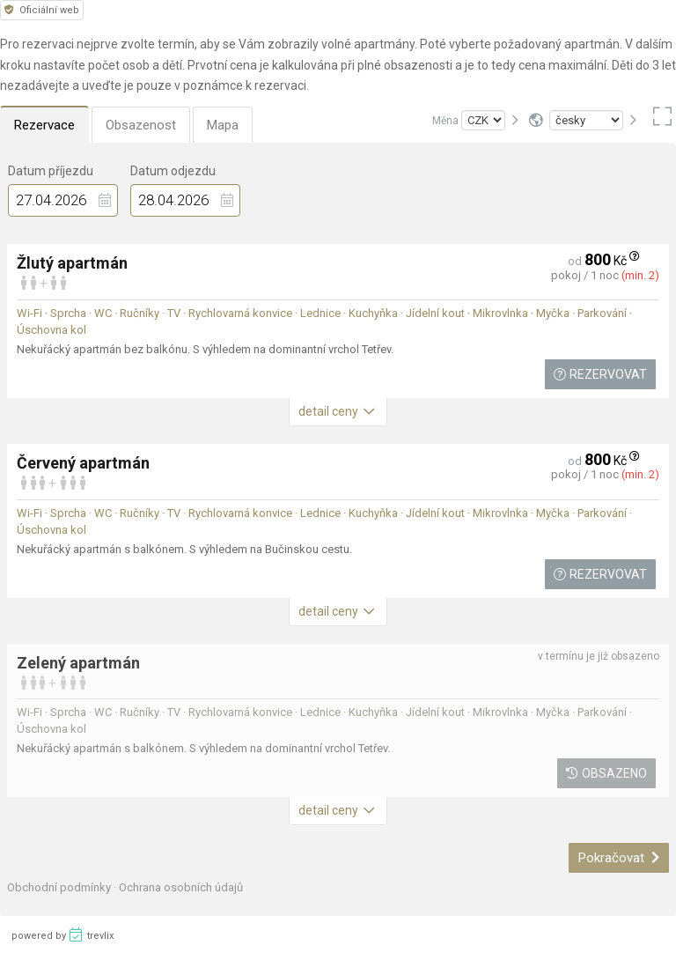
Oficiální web (41, 10)
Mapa (223, 125)
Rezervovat (600, 374)
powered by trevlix (62, 934)
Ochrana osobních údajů (181, 887)
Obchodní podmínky (60, 887)
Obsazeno (606, 773)
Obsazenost (141, 125)
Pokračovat (619, 858)
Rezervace (44, 125)
